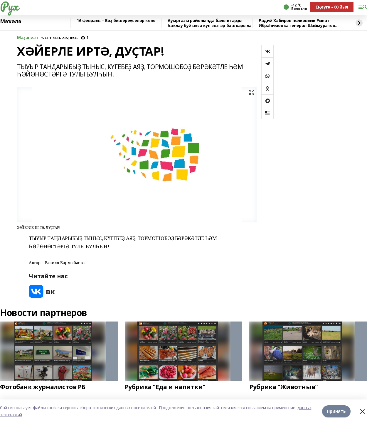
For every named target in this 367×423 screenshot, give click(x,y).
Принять (336, 411)
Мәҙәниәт (27, 37)
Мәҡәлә (10, 21)
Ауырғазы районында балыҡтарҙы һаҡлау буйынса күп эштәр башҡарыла (210, 23)
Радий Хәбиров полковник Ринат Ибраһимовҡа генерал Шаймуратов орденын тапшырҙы (297, 23)
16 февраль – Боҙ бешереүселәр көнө (116, 20)
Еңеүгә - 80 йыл (332, 7)
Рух (9, 6)
